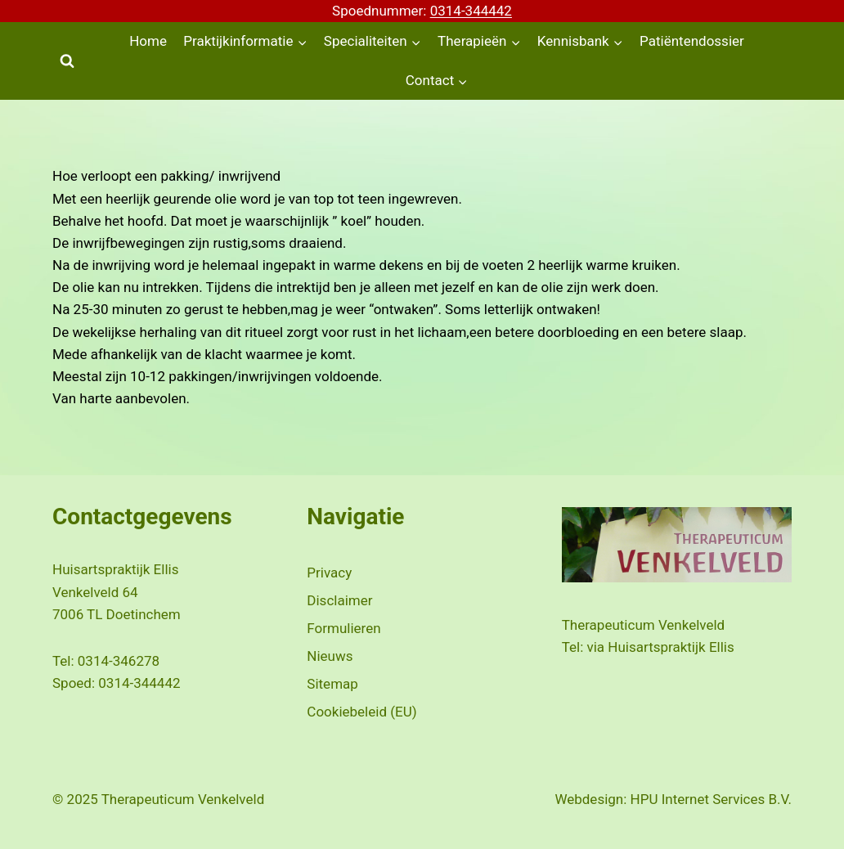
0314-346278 (118, 661)
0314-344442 (471, 10)
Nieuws (329, 656)
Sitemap (332, 684)
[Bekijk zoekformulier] (67, 61)
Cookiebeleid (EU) (361, 711)
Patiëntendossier (692, 41)
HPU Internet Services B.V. (711, 799)
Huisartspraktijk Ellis (671, 647)
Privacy (329, 572)
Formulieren (343, 628)
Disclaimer (339, 600)
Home (148, 41)
